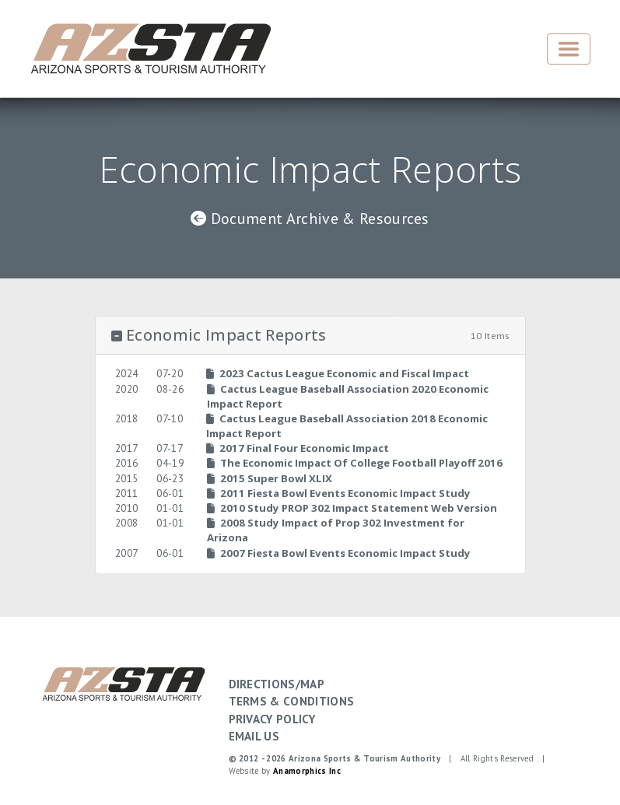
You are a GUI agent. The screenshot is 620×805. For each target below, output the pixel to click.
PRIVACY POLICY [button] (272, 719)
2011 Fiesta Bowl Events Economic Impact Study (339, 493)
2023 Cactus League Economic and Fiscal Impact (337, 373)
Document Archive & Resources (310, 218)
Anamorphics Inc (307, 770)
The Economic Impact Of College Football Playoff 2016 (355, 463)
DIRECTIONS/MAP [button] (276, 684)
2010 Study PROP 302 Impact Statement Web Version (352, 508)
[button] (310, 336)
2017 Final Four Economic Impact (297, 448)
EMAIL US (254, 736)
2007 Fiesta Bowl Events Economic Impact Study (339, 553)
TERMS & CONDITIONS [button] (292, 701)
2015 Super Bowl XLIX (269, 478)
